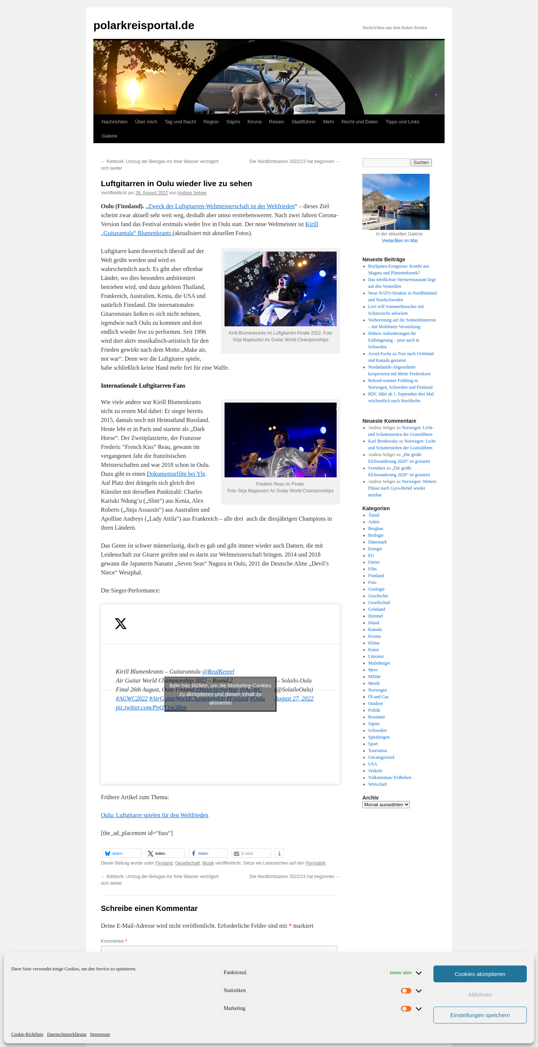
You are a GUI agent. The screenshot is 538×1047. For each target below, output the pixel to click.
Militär (374, 676)
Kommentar (114, 941)
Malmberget (379, 663)
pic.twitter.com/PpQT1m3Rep (151, 707)
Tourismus (377, 750)
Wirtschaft (377, 784)
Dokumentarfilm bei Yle (176, 474)
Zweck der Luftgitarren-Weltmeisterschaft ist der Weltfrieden (221, 206)
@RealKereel (218, 671)
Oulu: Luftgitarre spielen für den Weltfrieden (154, 815)
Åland (373, 515)
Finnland (164, 863)
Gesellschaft (187, 863)
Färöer (374, 562)
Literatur (376, 656)
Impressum (100, 1034)
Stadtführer (304, 121)
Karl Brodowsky (383, 441)
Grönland (376, 609)
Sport (373, 743)
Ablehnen (480, 994)
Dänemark (377, 542)
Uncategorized (381, 757)
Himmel (375, 616)
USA (372, 764)
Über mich (146, 121)
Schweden (377, 730)
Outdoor (375, 703)
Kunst (373, 649)
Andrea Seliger (192, 192)
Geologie (376, 589)
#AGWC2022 (132, 698)
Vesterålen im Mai (399, 240)
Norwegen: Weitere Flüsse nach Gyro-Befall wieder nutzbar (402, 488)
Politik (374, 710)
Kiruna (255, 121)
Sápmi (233, 121)
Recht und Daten (360, 121)
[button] (122, 853)
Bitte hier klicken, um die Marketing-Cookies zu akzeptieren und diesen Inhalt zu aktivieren (220, 693)
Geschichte (378, 595)
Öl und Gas (378, 696)
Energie (375, 548)
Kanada (375, 629)
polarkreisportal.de (143, 25)
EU (371, 555)
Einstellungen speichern (480, 1015)
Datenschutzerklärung (66, 1034)
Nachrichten (114, 121)
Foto (372, 582)
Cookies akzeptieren (480, 974)
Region (211, 121)
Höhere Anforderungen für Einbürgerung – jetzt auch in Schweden (393, 340)
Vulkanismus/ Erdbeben (389, 777)
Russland (376, 717)
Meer (373, 669)
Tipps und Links (403, 121)
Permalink (315, 863)
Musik (208, 863)
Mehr (328, 121)
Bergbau (375, 528)
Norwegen (377, 690)
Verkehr (375, 770)
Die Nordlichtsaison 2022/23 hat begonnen (295, 161)
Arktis (374, 521)
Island (373, 622)
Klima (374, 643)
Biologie (376, 535)
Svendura (376, 468)
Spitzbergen (379, 737)
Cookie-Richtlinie (27, 1034)
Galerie (109, 136)
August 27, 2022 (294, 698)
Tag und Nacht (180, 121)
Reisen (276, 121)
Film (372, 569)
